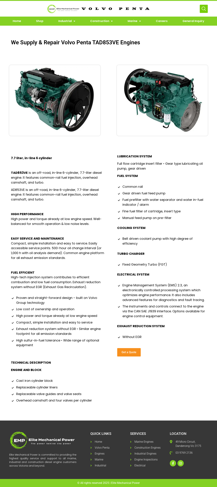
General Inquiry (193, 21)
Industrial (66, 21)
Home (17, 21)
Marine (134, 21)
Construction (101, 21)
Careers (162, 21)
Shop (39, 21)
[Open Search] (204, 9)
